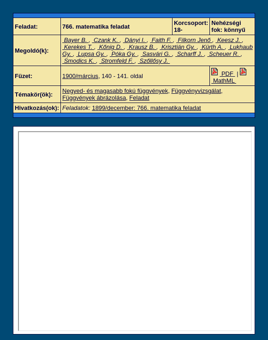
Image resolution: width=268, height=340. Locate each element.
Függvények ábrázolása (94, 97)
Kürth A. (212, 46)
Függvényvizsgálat (196, 90)
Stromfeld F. (116, 60)
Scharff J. (189, 53)
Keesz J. (228, 39)
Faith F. (161, 39)
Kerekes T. (78, 46)
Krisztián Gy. (178, 46)
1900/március (80, 76)
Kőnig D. (110, 46)
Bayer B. (75, 39)
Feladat (139, 97)
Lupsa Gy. (91, 53)
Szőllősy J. (154, 60)
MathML (229, 77)
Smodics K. (79, 60)
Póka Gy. (123, 53)
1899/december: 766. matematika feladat (146, 107)
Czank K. (105, 39)
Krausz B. (142, 46)
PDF (223, 73)
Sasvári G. (156, 53)
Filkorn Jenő (194, 39)
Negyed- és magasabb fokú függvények (115, 90)
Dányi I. (135, 39)
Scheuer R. (223, 53)
